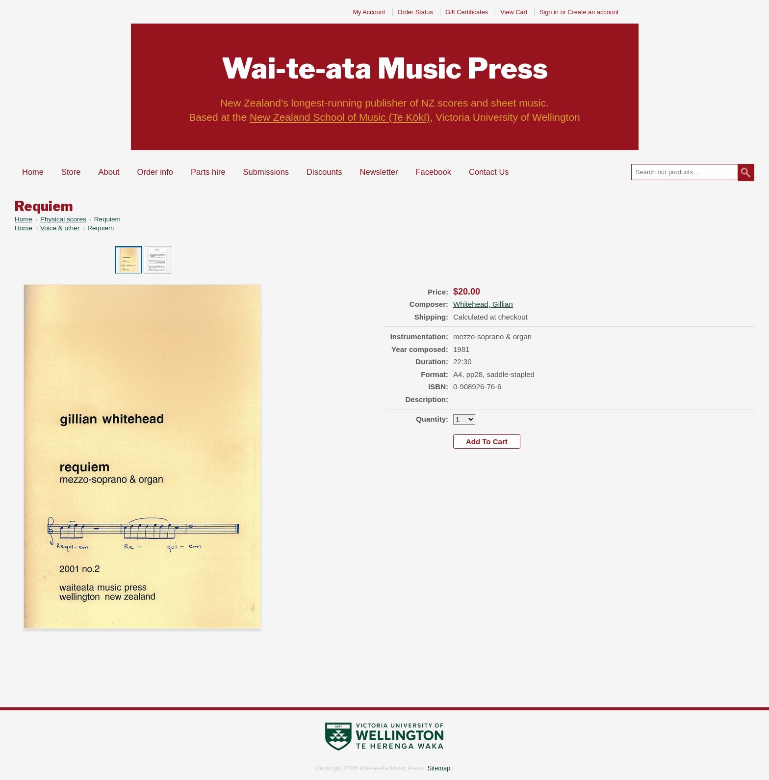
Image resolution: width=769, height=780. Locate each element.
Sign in (549, 12)
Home (23, 219)
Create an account (592, 12)
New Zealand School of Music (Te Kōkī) (340, 117)
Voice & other (59, 228)
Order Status (415, 12)
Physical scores (63, 219)
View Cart (514, 12)
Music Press (385, 68)
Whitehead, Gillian (483, 304)
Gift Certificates (466, 12)
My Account (369, 12)
